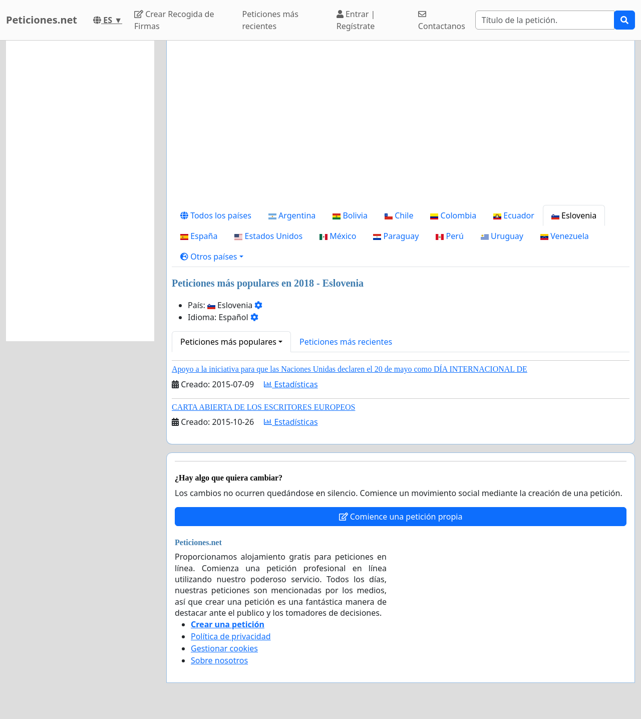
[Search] (544, 20)
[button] (212, 256)
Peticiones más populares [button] (228, 341)
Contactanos (441, 21)
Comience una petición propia (401, 516)
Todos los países (215, 215)
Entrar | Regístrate (356, 20)
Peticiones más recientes (270, 20)
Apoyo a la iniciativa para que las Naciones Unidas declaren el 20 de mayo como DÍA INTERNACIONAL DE (349, 369)
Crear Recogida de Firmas (174, 20)
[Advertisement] (400, 127)
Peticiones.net (41, 20)
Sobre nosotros (219, 660)
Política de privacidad (231, 636)
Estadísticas (290, 384)
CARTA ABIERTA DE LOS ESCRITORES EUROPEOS (263, 407)
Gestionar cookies (224, 648)
